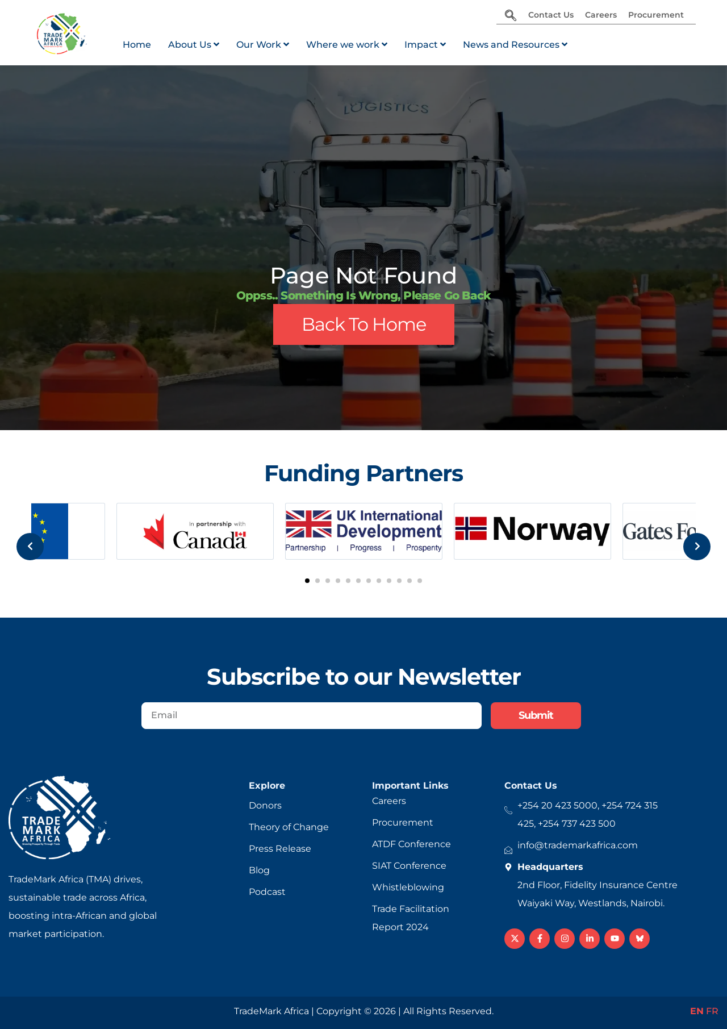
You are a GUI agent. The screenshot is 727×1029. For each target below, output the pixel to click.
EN (697, 1011)
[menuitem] (193, 45)
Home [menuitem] (137, 44)
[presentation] (22, 533)
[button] (307, 580)
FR (712, 1011)
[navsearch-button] (510, 16)
